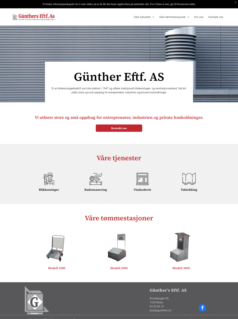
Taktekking (189, 181)
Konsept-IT (70, 311)
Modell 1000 (56, 260)
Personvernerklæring (200, 311)
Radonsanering (95, 181)
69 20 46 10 (157, 298)
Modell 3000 (181, 260)
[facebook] (202, 300)
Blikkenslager (49, 181)
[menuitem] (144, 8)
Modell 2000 (119, 260)
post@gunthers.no (160, 302)
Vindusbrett (142, 181)
